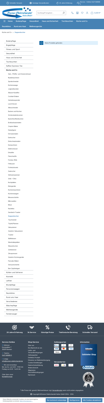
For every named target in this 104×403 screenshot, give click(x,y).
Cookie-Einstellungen (35, 362)
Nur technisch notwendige (56, 400)
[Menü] (4, 21)
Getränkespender (14, 100)
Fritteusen (11, 164)
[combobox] (49, 13)
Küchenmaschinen (14, 190)
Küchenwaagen (13, 193)
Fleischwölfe (12, 156)
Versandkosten (57, 390)
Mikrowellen (12, 201)
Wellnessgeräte (12, 310)
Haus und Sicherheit (14, 58)
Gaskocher (11, 171)
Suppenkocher (13, 216)
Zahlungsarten (33, 355)
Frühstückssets (13, 167)
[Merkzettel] (82, 13)
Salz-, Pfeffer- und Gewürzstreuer (19, 74)
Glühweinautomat (14, 175)
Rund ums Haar (12, 297)
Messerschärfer (13, 197)
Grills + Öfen (12, 179)
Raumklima (10, 293)
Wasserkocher (13, 246)
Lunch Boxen (12, 104)
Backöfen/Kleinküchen (15, 119)
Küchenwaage (13, 85)
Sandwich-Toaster (14, 212)
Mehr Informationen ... (26, 401)
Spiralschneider (13, 81)
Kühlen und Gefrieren (14, 272)
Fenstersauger (11, 314)
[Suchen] (63, 13)
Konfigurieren (75, 400)
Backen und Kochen (15, 111)
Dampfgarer (12, 130)
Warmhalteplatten (14, 242)
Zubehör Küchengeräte (16, 257)
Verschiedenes (11, 301)
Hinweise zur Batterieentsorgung (39, 360)
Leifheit (9, 281)
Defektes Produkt (34, 357)
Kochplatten (12, 182)
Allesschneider (13, 107)
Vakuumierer (12, 227)
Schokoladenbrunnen (15, 115)
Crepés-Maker (13, 126)
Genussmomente (13, 265)
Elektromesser (13, 149)
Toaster (10, 235)
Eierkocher (11, 137)
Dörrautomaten (13, 134)
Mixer (10, 205)
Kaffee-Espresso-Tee (14, 66)
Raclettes (11, 208)
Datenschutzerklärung (35, 365)
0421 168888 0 (7, 355)
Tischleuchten (11, 62)
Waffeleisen (12, 238)
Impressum (31, 375)
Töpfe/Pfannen (13, 223)
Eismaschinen (12, 145)
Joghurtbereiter (13, 89)
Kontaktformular (7, 376)
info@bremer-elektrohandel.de (12, 361)
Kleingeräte (12, 186)
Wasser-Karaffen (13, 92)
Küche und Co (11, 70)
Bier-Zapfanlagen (14, 268)
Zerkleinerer (12, 250)
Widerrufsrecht (33, 368)
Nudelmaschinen (13, 78)
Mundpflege (10, 285)
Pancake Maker (13, 261)
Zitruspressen (12, 253)
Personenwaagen (13, 289)
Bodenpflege (11, 41)
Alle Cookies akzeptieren (92, 400)
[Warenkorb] (96, 13)
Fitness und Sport (13, 49)
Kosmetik (9, 277)
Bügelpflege (10, 45)
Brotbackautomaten (14, 122)
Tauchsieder (12, 220)
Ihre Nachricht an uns (35, 348)
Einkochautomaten (14, 141)
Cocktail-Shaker (13, 96)
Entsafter (11, 152)
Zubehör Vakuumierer (15, 231)
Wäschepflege (11, 306)
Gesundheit (10, 53)
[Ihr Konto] (87, 13)
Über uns (31, 345)
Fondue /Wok (12, 160)
